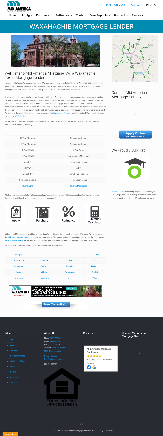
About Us (13, 345)
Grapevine (19, 278)
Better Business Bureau (14, 240)
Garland (45, 255)
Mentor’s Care (117, 192)
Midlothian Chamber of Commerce (21, 237)
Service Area (14, 383)
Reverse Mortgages (78, 186)
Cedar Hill (95, 255)
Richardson (18, 266)
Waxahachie (70, 272)
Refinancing (27, 186)
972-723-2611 (51, 90)
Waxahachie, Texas (60, 113)
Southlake (45, 278)
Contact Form (55, 341)
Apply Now (135, 5)
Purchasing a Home (17, 361)
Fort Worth (45, 266)
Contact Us (14, 350)
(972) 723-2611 (115, 5)
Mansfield (70, 266)
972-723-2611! (20, 116)
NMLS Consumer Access (54, 359)
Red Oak (45, 260)
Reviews (13, 372)
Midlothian (45, 272)
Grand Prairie (19, 260)
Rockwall (94, 266)
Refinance (13, 367)
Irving (95, 260)
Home (12, 340)
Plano (70, 255)
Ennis (70, 278)
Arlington (18, 255)
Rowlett (95, 272)
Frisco (18, 272)
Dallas (70, 260)
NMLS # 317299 (50, 356)
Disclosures (14, 377)
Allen (95, 278)
